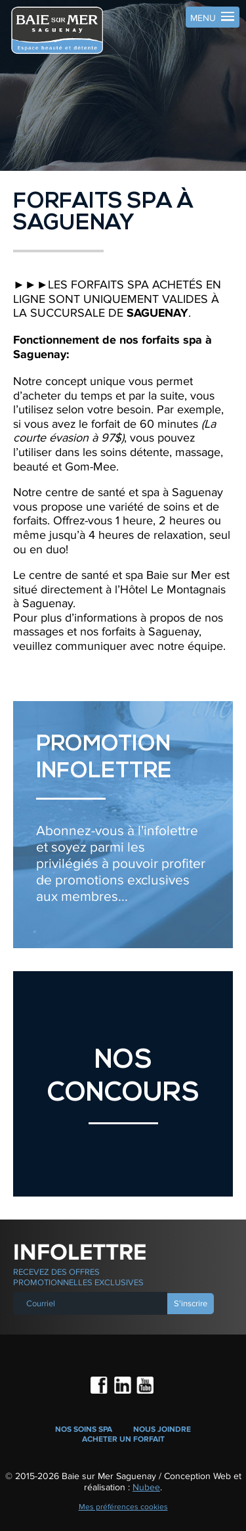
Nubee (146, 1487)
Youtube (145, 1386)
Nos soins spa (83, 1429)
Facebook (100, 1386)
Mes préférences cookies (123, 1506)
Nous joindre (162, 1429)
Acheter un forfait (123, 1439)
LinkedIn (123, 1386)
